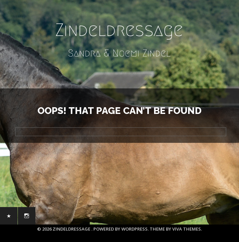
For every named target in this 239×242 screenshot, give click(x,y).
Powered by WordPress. (121, 229)
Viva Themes (186, 229)
